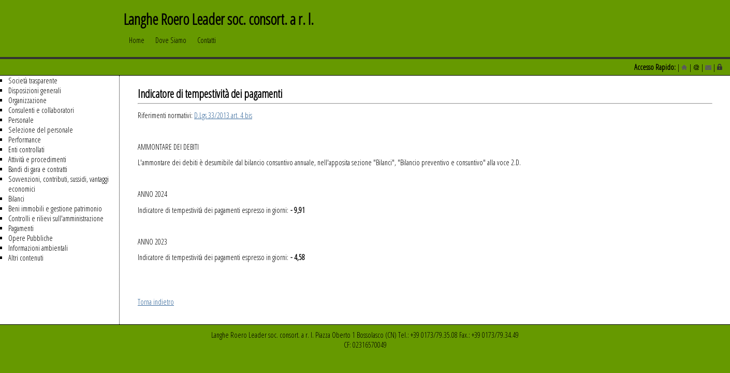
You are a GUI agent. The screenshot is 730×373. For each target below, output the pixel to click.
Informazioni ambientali (38, 248)
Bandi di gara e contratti (37, 169)
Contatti (206, 45)
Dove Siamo (170, 45)
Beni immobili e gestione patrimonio (55, 208)
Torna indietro (156, 302)
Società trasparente (32, 80)
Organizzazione (27, 100)
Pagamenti (21, 228)
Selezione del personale (40, 130)
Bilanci (16, 199)
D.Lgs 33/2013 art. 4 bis (223, 115)
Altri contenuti (25, 258)
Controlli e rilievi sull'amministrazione (56, 218)
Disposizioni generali (34, 90)
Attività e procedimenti (37, 159)
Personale (21, 120)
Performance (24, 140)
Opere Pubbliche (30, 238)
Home (136, 45)
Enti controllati (26, 149)
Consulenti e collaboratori (41, 110)
